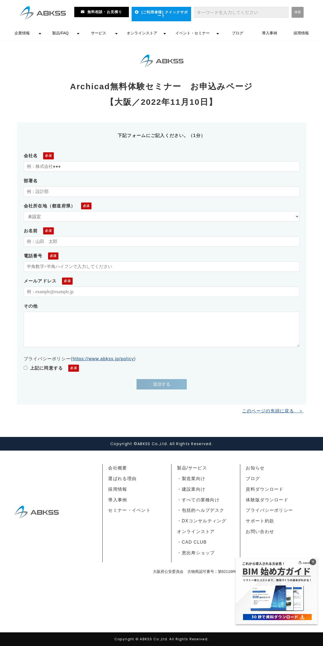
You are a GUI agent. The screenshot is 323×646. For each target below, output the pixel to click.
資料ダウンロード (264, 489)
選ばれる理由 (122, 478)
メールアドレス (40, 281)
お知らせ (255, 468)
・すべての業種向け (198, 500)
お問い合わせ (260, 531)
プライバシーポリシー (269, 510)
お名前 (31, 230)
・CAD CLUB (191, 542)
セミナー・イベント (129, 510)
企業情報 (22, 33)
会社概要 (117, 468)
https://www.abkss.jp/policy (103, 358)
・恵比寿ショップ (196, 552)
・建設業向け (191, 489)
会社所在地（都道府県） (50, 206)
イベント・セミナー (192, 33)
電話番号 (33, 256)
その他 (31, 306)
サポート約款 (260, 521)
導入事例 (269, 33)
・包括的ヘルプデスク (200, 510)
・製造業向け (191, 478)
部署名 (31, 180)
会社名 (31, 155)
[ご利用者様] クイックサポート (164, 14)
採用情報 (301, 33)
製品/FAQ (60, 33)
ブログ (237, 33)
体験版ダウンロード (267, 500)
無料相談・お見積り (104, 12)
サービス (98, 33)
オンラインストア (142, 33)
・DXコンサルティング (201, 521)
